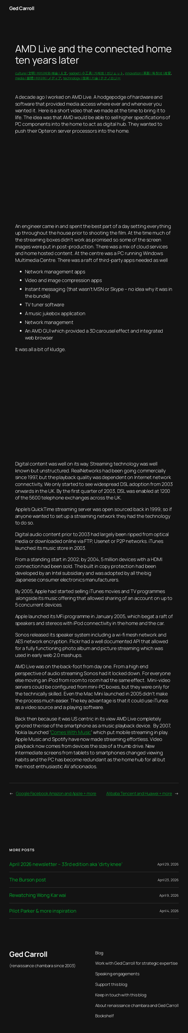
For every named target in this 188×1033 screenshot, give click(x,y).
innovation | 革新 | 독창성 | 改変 (148, 73)
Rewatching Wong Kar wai (37, 895)
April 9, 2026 (169, 895)
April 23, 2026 (168, 879)
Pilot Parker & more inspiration (42, 911)
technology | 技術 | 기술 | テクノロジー (92, 78)
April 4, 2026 (169, 910)
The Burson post (27, 879)
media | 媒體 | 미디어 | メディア (38, 78)
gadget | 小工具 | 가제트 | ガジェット (96, 73)
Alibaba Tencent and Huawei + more (139, 793)
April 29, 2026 (168, 864)
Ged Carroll (22, 8)
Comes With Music (71, 732)
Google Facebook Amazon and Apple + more (56, 793)
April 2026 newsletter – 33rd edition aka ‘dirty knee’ (65, 864)
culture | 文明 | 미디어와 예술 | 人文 (41, 73)
